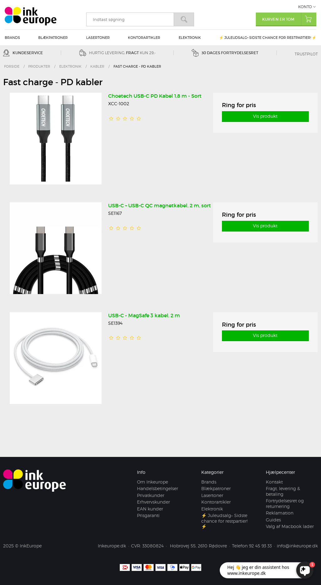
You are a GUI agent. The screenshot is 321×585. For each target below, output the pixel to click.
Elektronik (190, 37)
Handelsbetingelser (157, 488)
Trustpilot (306, 54)
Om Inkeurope (152, 481)
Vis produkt (265, 116)
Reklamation (279, 512)
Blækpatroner (53, 37)
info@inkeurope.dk (297, 545)
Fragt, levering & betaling (283, 491)
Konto (305, 6)
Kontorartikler (144, 37)
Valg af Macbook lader (290, 526)
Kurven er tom (289, 19)
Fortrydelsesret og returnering (285, 503)
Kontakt (274, 481)
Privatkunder (150, 495)
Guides (273, 519)
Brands (12, 37)
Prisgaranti (148, 515)
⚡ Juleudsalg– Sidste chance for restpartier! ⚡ (267, 37)
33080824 (153, 545)
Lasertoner (98, 37)
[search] (130, 19)
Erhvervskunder (153, 502)
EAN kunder (150, 508)
